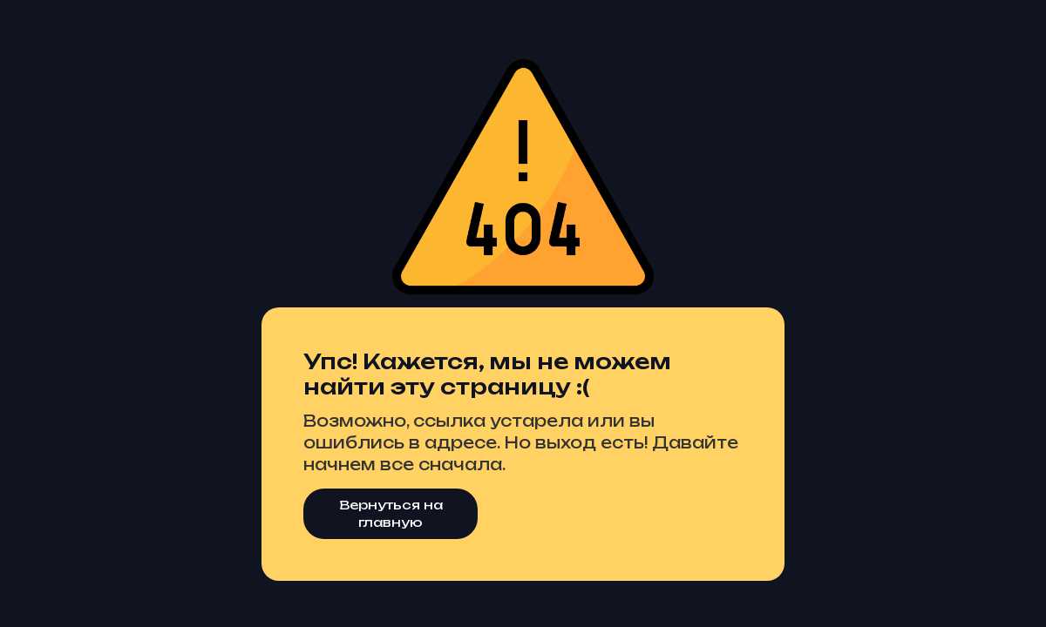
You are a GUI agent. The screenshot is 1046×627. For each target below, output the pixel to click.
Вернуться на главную (391, 513)
